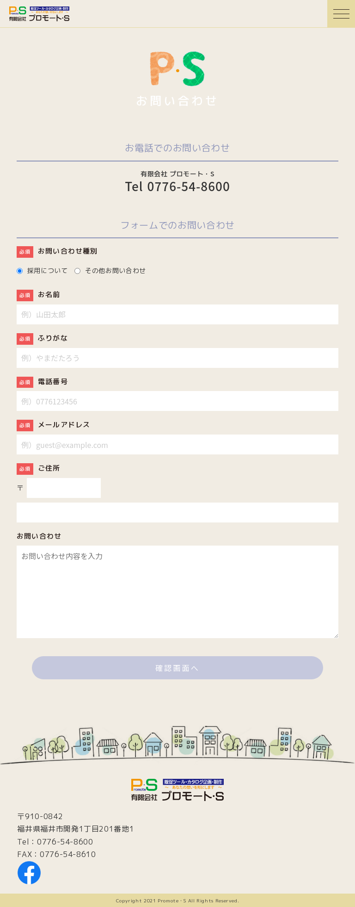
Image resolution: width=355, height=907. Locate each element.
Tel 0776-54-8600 (177, 186)
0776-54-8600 (65, 842)
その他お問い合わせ (115, 270)
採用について (47, 270)
